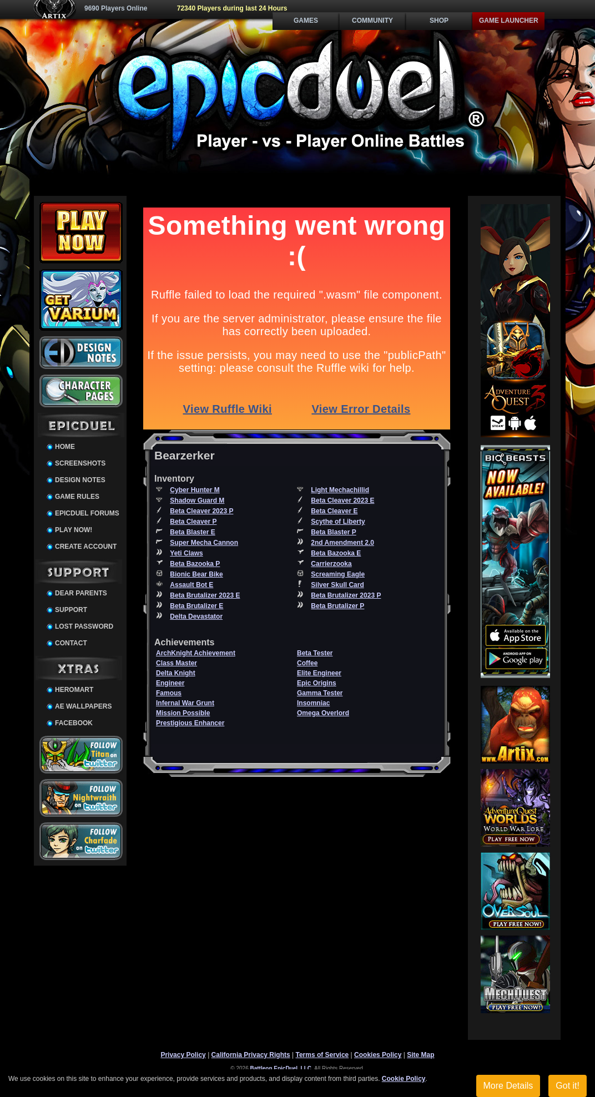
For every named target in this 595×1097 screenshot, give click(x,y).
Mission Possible (183, 713)
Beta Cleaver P (193, 521)
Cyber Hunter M (194, 490)
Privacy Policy (182, 1055)
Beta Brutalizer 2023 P (346, 595)
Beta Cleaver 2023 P (201, 511)
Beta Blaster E (192, 532)
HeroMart (74, 690)
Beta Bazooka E (336, 553)
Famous (168, 693)
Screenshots (80, 463)
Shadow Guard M (197, 500)
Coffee (307, 663)
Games (306, 20)
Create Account (86, 546)
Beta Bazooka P (195, 564)
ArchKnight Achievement (195, 653)
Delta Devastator (196, 616)
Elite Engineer (319, 673)
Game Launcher (508, 20)
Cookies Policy (377, 1055)
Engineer (170, 683)
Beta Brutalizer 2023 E (205, 595)
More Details (508, 1085)
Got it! (567, 1085)
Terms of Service (322, 1055)
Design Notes (80, 480)
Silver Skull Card (337, 585)
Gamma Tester (319, 693)
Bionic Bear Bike (196, 574)
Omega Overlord (323, 713)
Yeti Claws (186, 553)
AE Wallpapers (83, 706)
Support (71, 610)
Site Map (420, 1055)
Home (65, 447)
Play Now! (73, 530)
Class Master (176, 663)
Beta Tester (314, 653)
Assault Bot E (191, 585)
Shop (439, 20)
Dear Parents (81, 593)
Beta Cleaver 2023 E (342, 500)
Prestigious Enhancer (190, 723)
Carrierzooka (331, 564)
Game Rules (77, 497)
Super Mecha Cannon (204, 543)
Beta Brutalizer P (337, 606)
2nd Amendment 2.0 (342, 543)
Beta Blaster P (333, 532)
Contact (71, 643)
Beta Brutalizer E (196, 606)
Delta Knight (175, 673)
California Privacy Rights (250, 1055)
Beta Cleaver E (334, 511)
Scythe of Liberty (338, 521)
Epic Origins (316, 683)
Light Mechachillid (340, 490)
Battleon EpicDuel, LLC (281, 1068)
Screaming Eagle (338, 574)
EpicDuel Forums (87, 513)
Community (372, 20)
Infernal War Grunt (185, 703)
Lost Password (84, 626)
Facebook (74, 723)
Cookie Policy (404, 1079)
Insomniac (313, 703)
